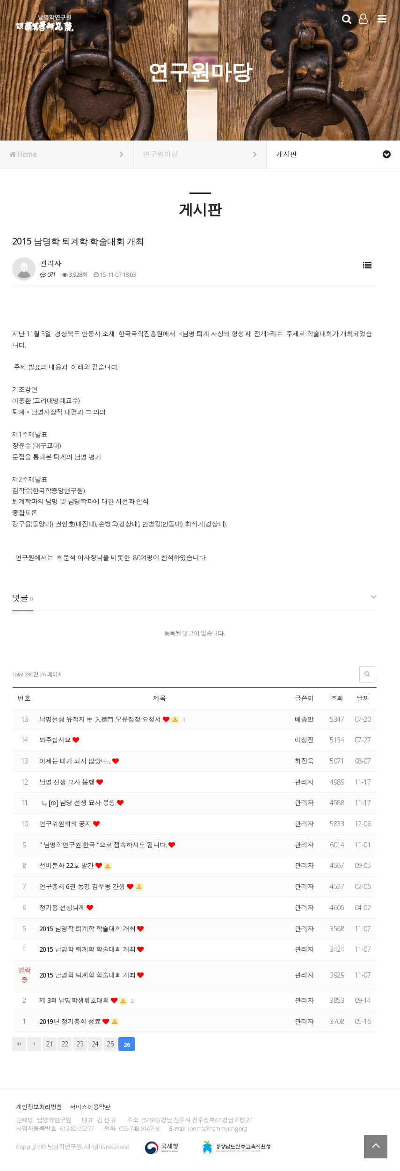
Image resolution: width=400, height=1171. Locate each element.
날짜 (362, 698)
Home (66, 155)
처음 (19, 1044)
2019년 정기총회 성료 (71, 1021)
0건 (48, 274)
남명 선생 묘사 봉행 (68, 782)
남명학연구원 (45, 21)
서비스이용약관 (90, 1107)
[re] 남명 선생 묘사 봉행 (79, 802)
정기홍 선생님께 (63, 907)
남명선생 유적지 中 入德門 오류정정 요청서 (101, 719)
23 (79, 1043)
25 (110, 1043)
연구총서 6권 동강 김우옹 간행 (83, 886)
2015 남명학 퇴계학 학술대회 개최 (88, 928)
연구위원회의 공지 (66, 823)
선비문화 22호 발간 (67, 865)
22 (64, 1043)
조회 (337, 698)
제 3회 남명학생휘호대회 (75, 1000)
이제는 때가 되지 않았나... (76, 760)
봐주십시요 (56, 739)
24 (95, 1043)
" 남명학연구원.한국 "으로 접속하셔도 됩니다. (104, 844)
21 (49, 1043)
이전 (34, 1044)
